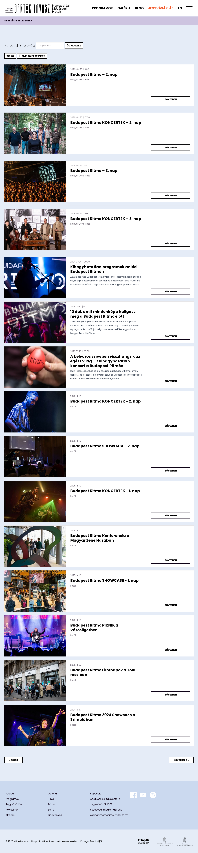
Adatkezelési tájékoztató (105, 799)
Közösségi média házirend (106, 809)
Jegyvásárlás (161, 8)
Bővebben (171, 99)
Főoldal (10, 793)
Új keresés (74, 45)
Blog (139, 8)
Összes (10, 56)
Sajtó (51, 809)
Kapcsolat (96, 793)
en (180, 8)
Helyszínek (12, 809)
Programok (102, 8)
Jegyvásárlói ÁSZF (101, 804)
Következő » (181, 760)
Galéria (124, 8)
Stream (10, 815)
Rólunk (52, 804)
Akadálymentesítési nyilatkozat (109, 815)
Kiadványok (55, 815)
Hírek (51, 799)
